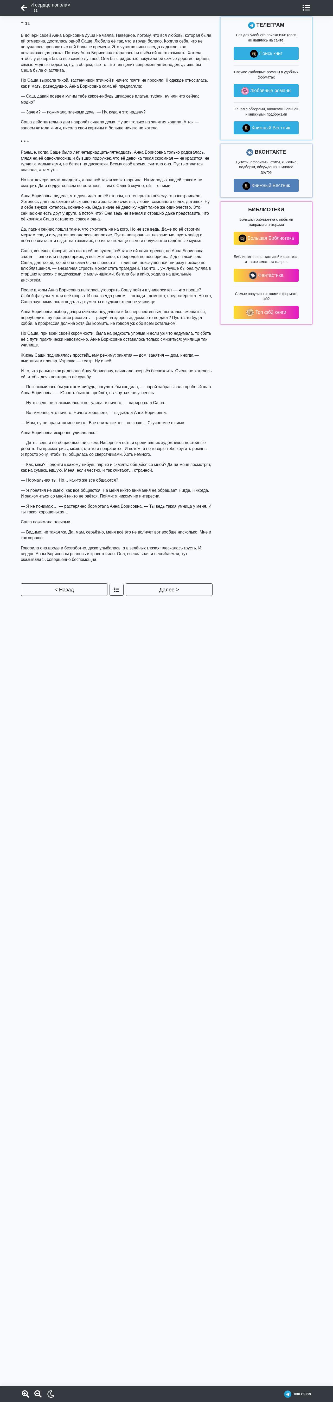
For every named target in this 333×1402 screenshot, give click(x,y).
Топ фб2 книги (266, 312)
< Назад (64, 589)
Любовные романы (266, 91)
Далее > (169, 589)
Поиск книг (266, 54)
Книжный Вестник (266, 128)
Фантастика (266, 275)
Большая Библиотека (266, 238)
